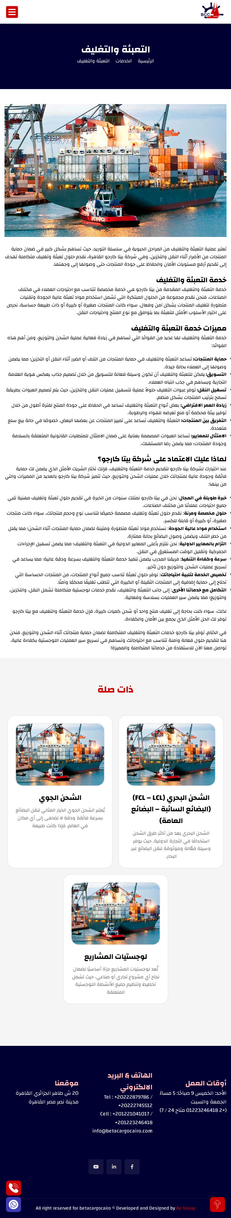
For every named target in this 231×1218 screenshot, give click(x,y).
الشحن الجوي (60, 797)
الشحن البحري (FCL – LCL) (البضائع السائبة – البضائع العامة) (171, 809)
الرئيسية (146, 60)
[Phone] (13, 1188)
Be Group (185, 1208)
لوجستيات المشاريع (115, 956)
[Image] (213, 11)
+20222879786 (131, 1097)
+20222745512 (135, 1105)
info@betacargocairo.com (122, 1131)
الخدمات (124, 60)
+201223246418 (133, 1122)
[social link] (132, 1166)
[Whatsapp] (13, 1204)
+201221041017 (130, 1114)
